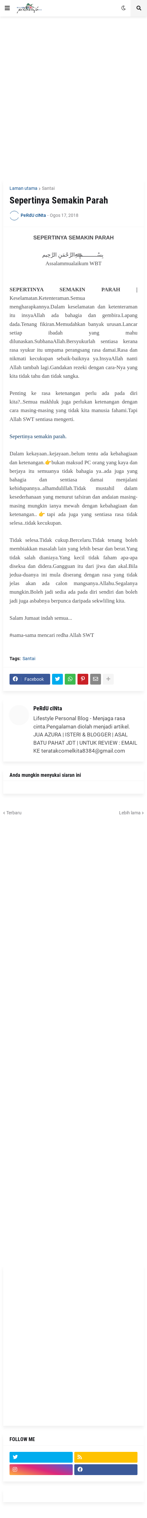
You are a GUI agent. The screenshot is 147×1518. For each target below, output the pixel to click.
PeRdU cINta (47, 708)
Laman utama (23, 188)
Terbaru (14, 812)
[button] (7, 8)
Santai (48, 188)
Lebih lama (130, 812)
